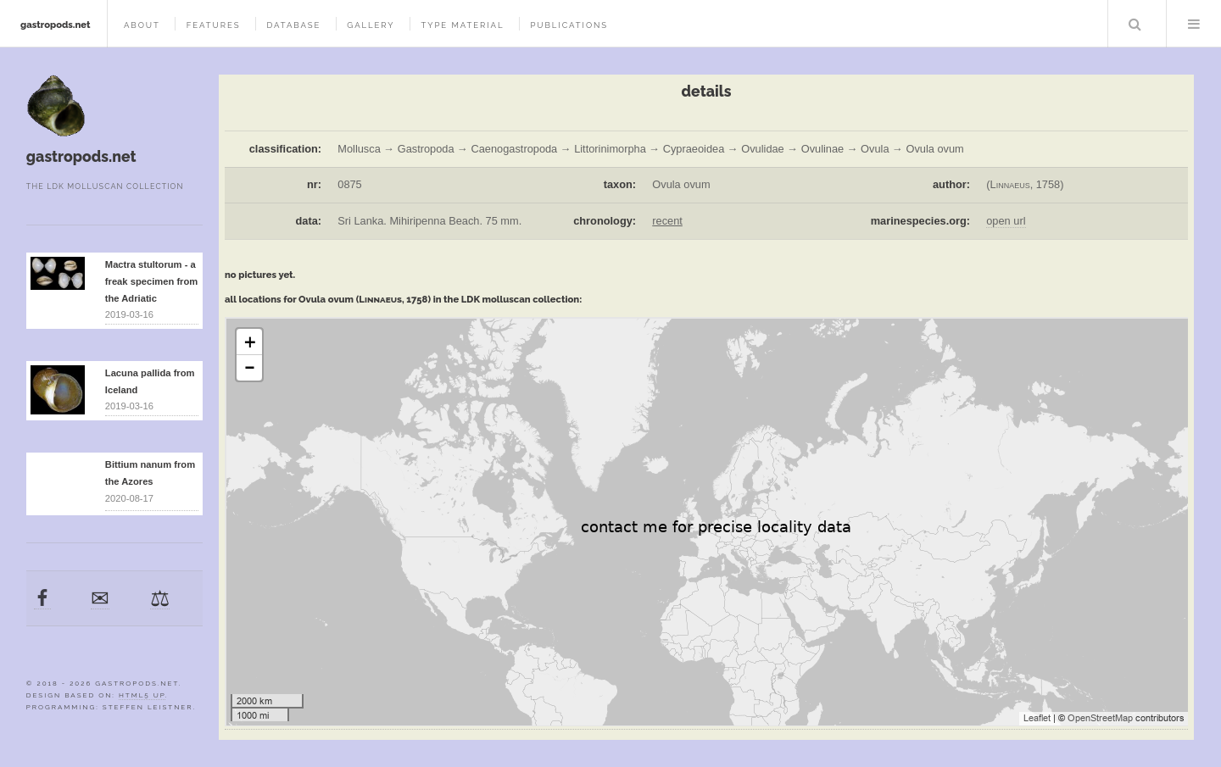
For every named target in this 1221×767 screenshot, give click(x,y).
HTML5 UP (142, 695)
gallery (370, 25)
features (214, 25)
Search (1135, 23)
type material (462, 25)
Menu (1194, 23)
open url (1005, 220)
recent (667, 220)
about (142, 25)
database (293, 25)
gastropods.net (55, 25)
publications (569, 25)
